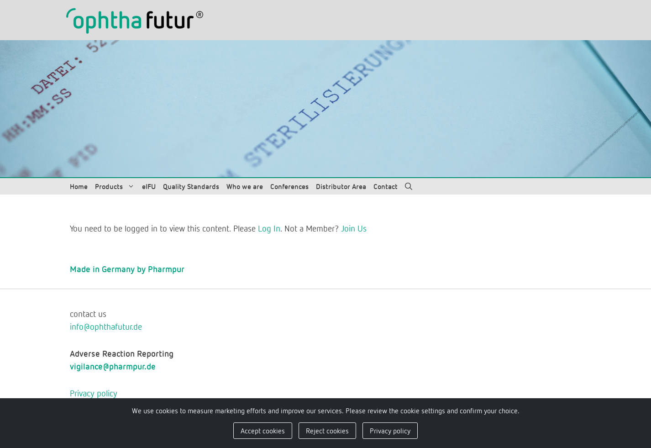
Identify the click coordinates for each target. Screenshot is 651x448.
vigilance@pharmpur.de (113, 366)
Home (79, 186)
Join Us (354, 228)
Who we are (244, 186)
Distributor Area (341, 186)
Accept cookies (263, 430)
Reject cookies (327, 430)
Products (116, 186)
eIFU (149, 186)
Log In (269, 228)
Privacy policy (93, 393)
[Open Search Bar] (408, 186)
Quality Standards (191, 186)
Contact (385, 186)
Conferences (289, 186)
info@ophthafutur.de (106, 326)
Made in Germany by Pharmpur (127, 269)
